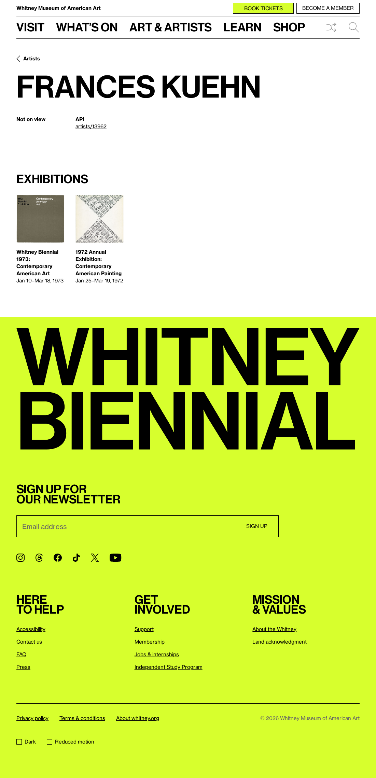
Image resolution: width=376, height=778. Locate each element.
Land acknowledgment (279, 641)
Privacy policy (32, 718)
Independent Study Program (169, 667)
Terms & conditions (82, 718)
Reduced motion (70, 741)
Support (144, 629)
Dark (26, 741)
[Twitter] (94, 557)
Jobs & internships (157, 654)
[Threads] (39, 557)
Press (23, 667)
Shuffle (331, 27)
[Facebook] (57, 557)
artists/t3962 (91, 126)
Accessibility (30, 629)
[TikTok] (76, 557)
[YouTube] (115, 557)
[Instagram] (20, 557)
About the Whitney (274, 629)
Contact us (29, 641)
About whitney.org (137, 718)
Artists (31, 58)
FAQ (21, 654)
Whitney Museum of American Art (58, 8)
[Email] (125, 526)
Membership (150, 641)
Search (353, 27)
